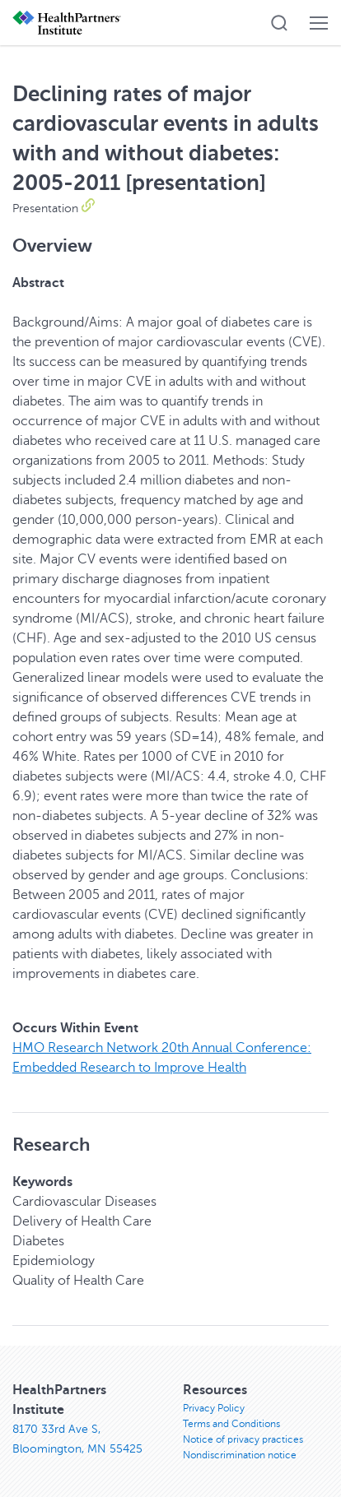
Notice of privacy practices (243, 1439)
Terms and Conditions (231, 1424)
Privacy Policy (214, 1408)
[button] (279, 23)
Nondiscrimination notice (240, 1455)
